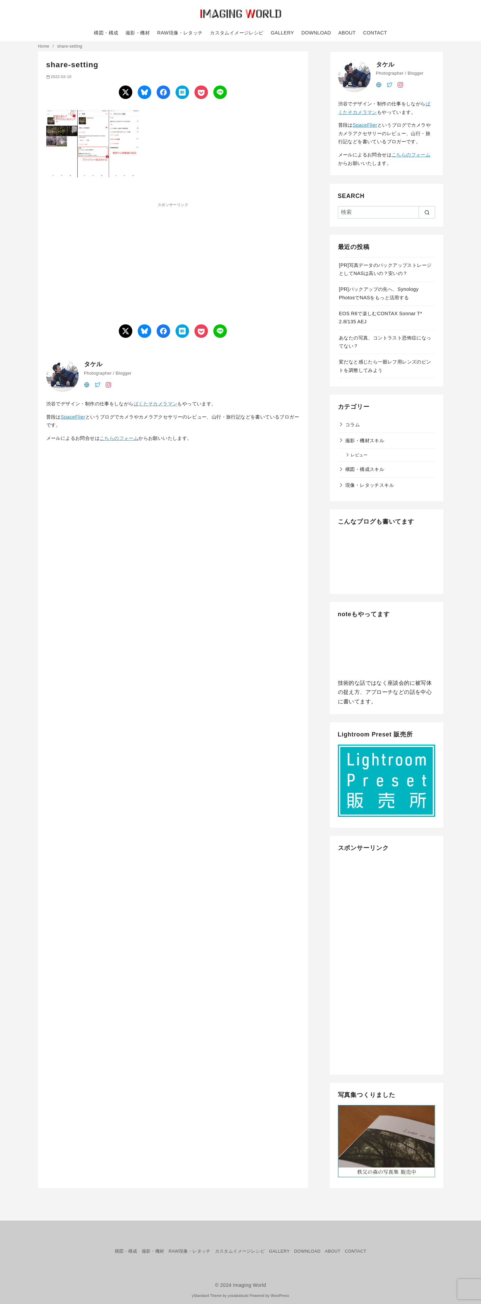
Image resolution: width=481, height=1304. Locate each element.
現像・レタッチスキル (369, 485)
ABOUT (347, 32)
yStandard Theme (206, 1296)
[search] (427, 212)
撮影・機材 (138, 32)
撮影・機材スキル (364, 440)
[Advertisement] (109, 255)
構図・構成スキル (364, 469)
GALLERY (282, 32)
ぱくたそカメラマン (156, 403)
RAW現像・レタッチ (180, 32)
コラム (352, 424)
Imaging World (249, 1285)
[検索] (386, 212)
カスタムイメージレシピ (236, 32)
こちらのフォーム (119, 438)
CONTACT (375, 32)
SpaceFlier (73, 417)
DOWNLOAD (316, 32)
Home (44, 46)
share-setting (69, 46)
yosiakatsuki (238, 1296)
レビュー (359, 455)
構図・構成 (106, 32)
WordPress (280, 1296)
